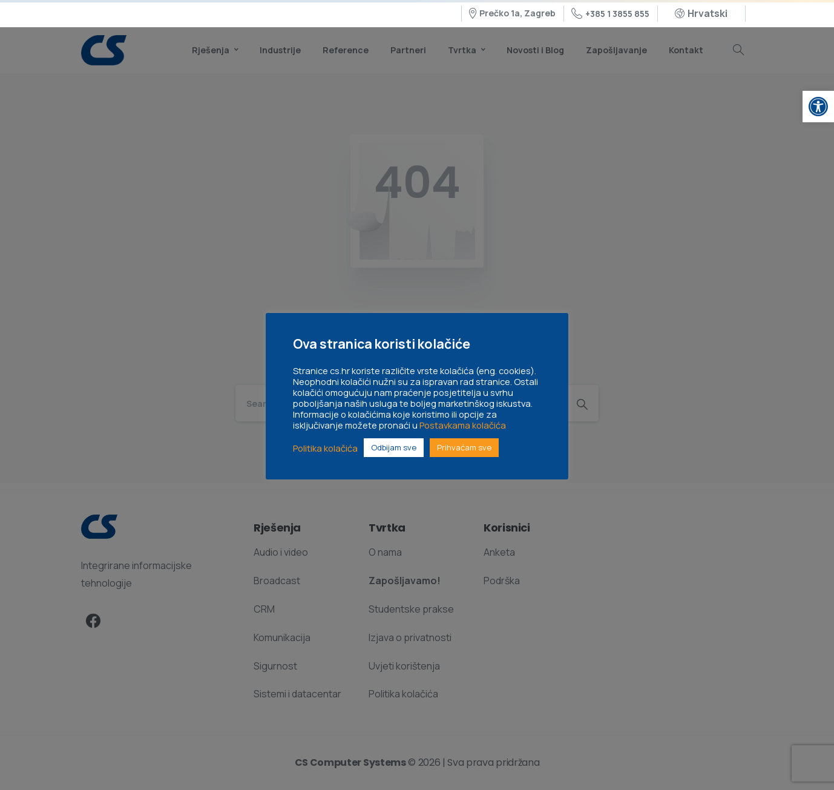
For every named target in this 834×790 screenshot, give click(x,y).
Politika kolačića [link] (325, 448)
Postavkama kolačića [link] (462, 425)
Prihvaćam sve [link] (464, 447)
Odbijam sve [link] (393, 447)
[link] (818, 106)
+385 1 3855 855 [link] (610, 13)
